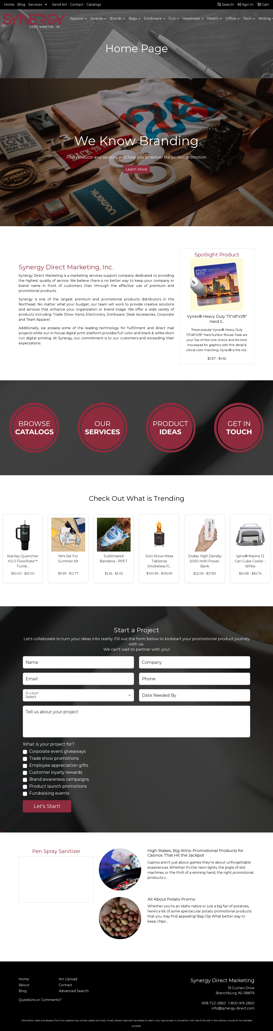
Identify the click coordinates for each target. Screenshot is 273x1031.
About (24, 985)
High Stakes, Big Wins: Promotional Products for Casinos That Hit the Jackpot (195, 853)
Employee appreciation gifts (58, 765)
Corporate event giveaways (57, 751)
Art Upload (68, 979)
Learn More (136, 169)
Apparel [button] (76, 18)
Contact (76, 5)
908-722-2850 (214, 1003)
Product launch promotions (58, 786)
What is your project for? (48, 744)
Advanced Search (74, 991)
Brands (116, 18)
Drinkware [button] (153, 18)
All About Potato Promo (171, 899)
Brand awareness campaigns (59, 779)
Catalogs (93, 5)
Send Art (59, 5)
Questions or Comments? (40, 1000)
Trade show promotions (54, 758)
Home (9, 5)
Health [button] (213, 18)
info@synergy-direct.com (233, 1008)
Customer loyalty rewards (55, 772)
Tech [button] (247, 18)
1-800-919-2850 (241, 1003)
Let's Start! (47, 806)
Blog (21, 5)
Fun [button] (172, 18)
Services (35, 5)
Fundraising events (49, 793)
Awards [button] (96, 18)
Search (226, 5)
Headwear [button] (191, 18)
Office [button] (231, 18)
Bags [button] (133, 18)
